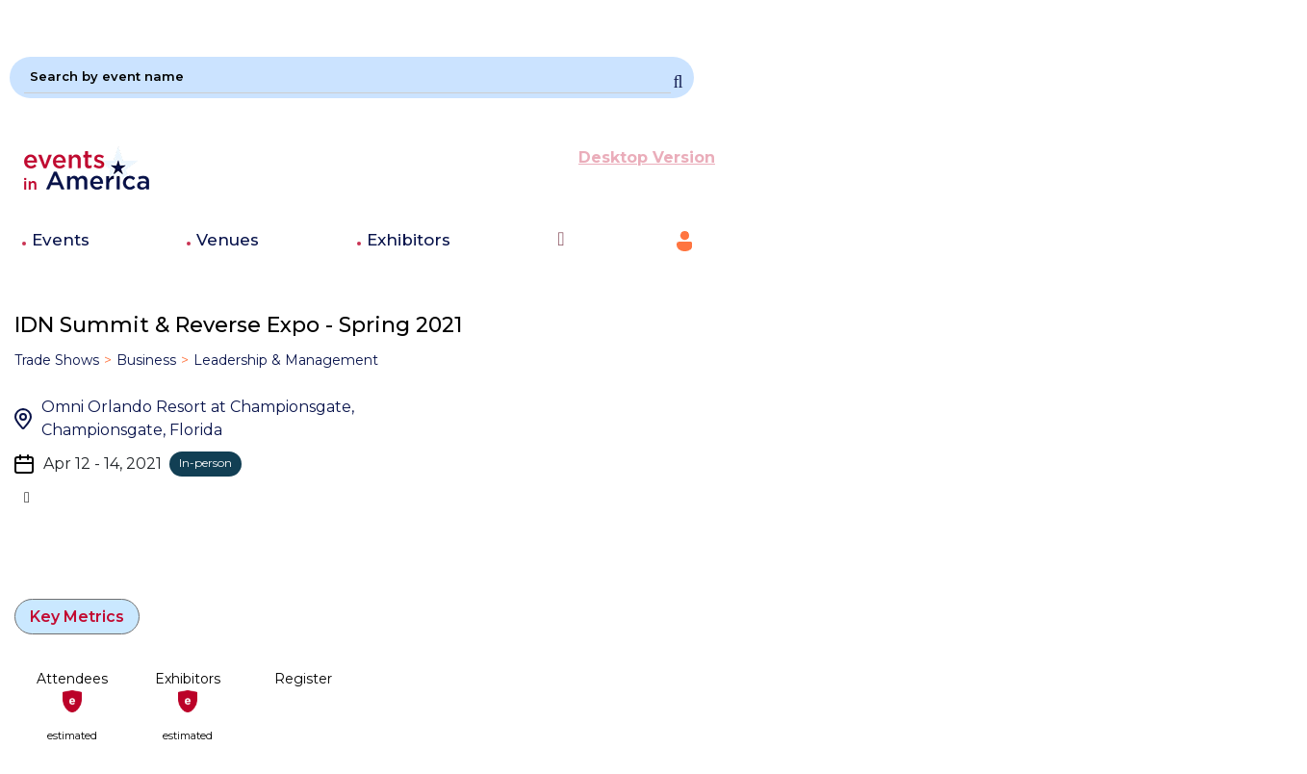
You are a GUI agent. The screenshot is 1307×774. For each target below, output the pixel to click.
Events (61, 239)
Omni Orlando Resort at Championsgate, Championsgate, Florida (197, 418)
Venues (227, 239)
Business (146, 360)
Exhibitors (408, 239)
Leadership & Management (285, 360)
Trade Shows (56, 360)
